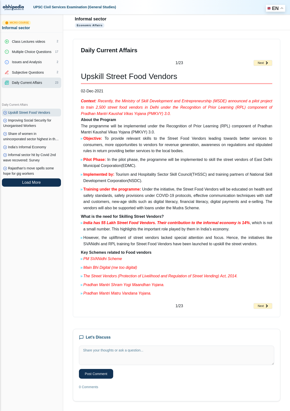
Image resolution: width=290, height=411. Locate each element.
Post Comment (96, 374)
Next (263, 63)
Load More (31, 182)
